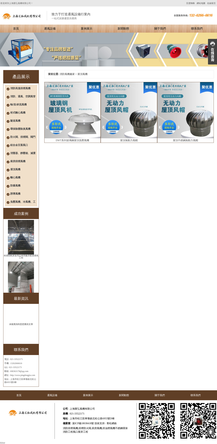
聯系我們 (197, 28)
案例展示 (86, 28)
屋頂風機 (15, 169)
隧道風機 (15, 120)
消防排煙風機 (70, 428)
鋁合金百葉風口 (19, 145)
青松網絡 (112, 423)
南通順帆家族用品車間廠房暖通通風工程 (21, 256)
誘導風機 (15, 193)
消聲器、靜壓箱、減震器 (22, 155)
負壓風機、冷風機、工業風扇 (22, 203)
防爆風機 (15, 185)
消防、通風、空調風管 (22, 96)
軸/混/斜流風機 (18, 104)
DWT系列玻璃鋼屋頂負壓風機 (72, 140)
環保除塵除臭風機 (20, 129)
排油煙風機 (108, 428)
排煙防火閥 (85, 428)
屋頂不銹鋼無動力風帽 (185, 140)
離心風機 (15, 177)
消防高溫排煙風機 (20, 88)
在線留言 (211, 3)
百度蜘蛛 (190, 3)
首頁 (16, 28)
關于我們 (160, 28)
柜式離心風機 (17, 112)
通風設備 (50, 28)
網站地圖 (201, 3)
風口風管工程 (80, 431)
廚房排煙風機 (17, 161)
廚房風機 (97, 428)
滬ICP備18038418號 (83, 423)
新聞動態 (123, 28)
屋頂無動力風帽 (129, 140)
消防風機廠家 (67, 74)
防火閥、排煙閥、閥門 (22, 137)
